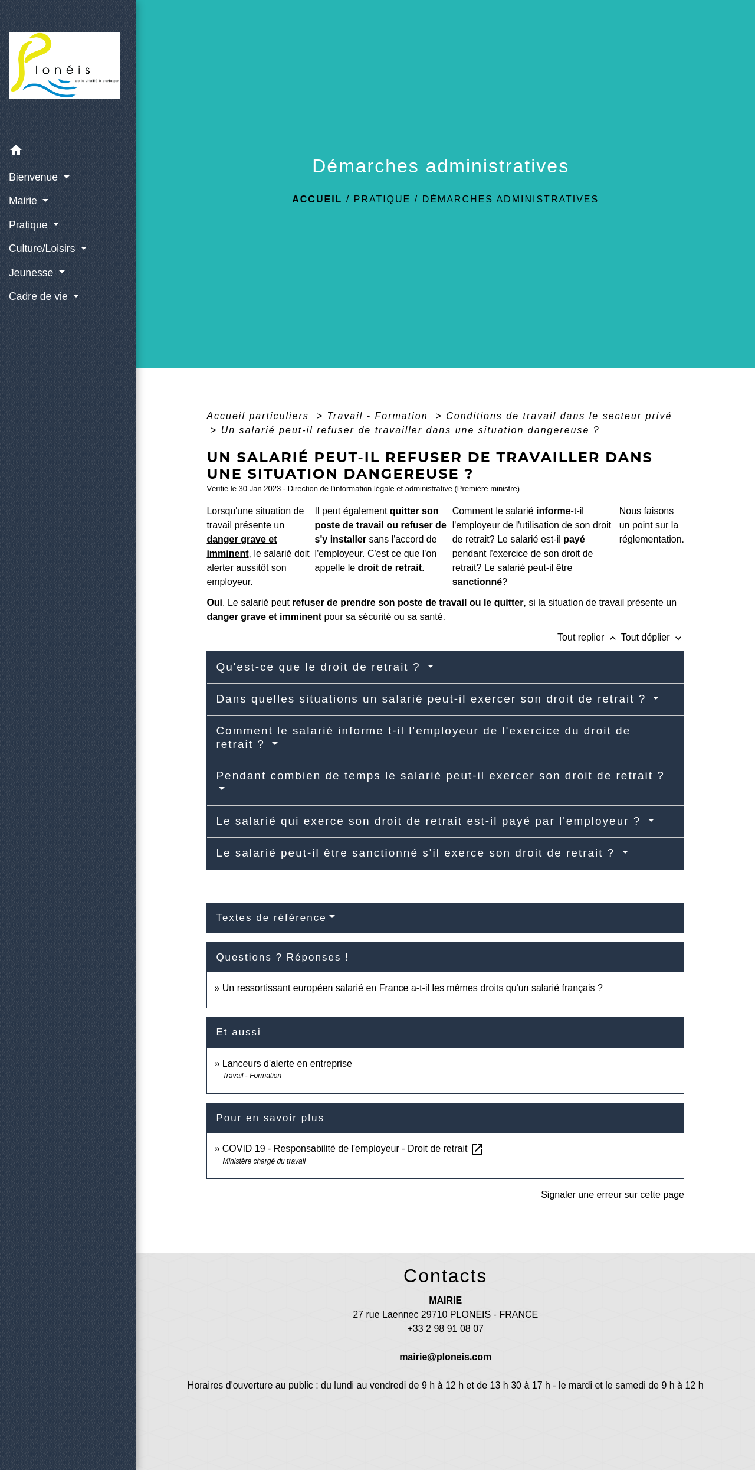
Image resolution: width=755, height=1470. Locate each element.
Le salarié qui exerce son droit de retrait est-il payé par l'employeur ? (430, 821)
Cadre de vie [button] (40, 296)
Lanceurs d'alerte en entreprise (287, 1064)
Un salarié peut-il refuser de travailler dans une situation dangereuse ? (410, 430)
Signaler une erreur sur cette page (612, 1195)
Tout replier (589, 637)
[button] (68, 152)
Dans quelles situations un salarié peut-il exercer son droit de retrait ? (433, 698)
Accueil (317, 199)
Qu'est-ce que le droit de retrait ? (320, 667)
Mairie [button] (24, 201)
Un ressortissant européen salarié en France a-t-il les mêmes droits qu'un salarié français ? (412, 988)
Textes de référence (271, 917)
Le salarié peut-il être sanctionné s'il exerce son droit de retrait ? (417, 853)
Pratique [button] (29, 225)
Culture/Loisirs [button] (43, 248)
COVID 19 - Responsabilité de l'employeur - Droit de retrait (353, 1149)
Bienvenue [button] (35, 177)
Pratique (382, 199)
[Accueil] (68, 69)
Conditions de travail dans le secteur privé (559, 416)
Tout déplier (652, 637)
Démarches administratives (510, 199)
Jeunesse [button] (32, 273)
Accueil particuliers (259, 416)
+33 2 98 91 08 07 (445, 1329)
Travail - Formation (379, 416)
